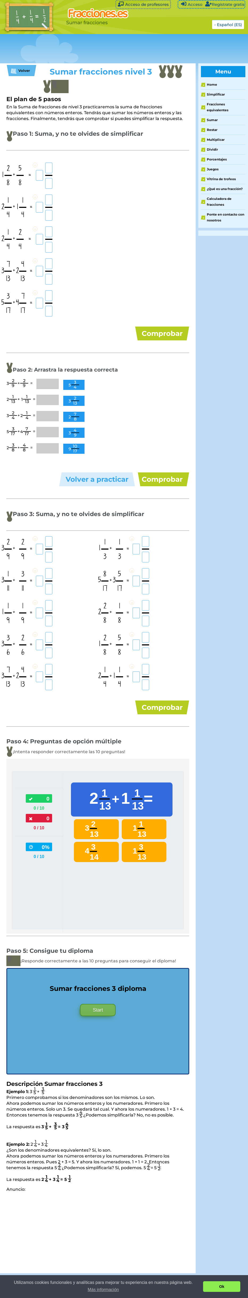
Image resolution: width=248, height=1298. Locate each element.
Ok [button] (221, 1286)
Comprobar (162, 333)
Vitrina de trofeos (221, 179)
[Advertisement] (97, 49)
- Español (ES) (228, 24)
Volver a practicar (97, 483)
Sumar (212, 120)
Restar (212, 130)
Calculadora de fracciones (219, 202)
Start (98, 1022)
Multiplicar (216, 140)
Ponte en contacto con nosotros (225, 217)
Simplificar (216, 94)
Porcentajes (217, 159)
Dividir (212, 149)
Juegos (212, 169)
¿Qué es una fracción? (225, 189)
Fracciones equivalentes (217, 107)
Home (212, 84)
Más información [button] (103, 1289)
